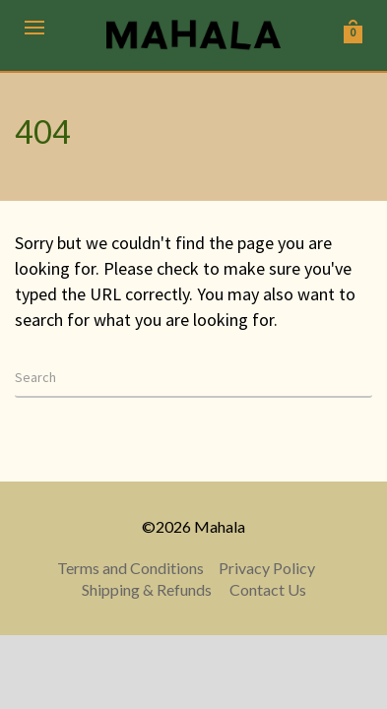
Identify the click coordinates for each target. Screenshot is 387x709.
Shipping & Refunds (147, 589)
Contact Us (267, 589)
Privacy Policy (267, 567)
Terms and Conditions (130, 567)
